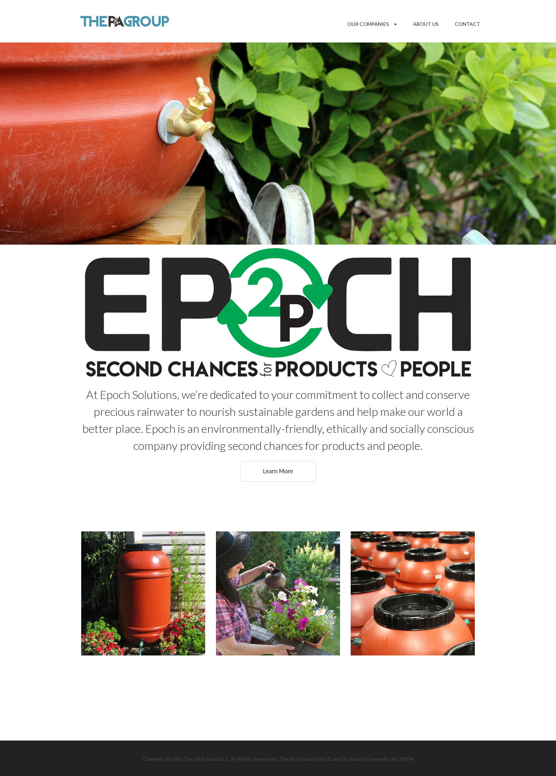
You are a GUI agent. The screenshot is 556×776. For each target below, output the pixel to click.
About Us (426, 24)
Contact (467, 24)
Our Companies (368, 24)
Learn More (278, 471)
